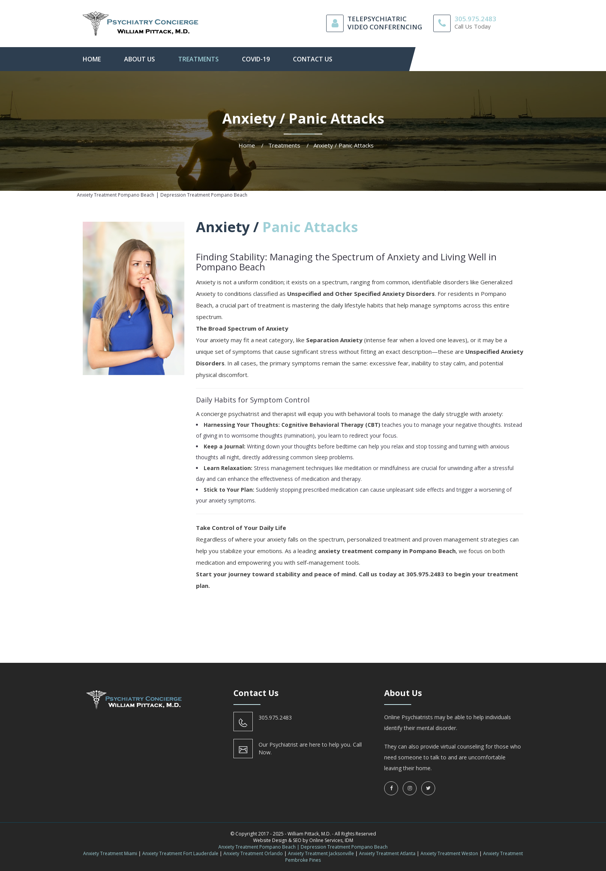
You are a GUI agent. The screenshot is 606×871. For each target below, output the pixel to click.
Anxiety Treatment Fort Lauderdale (180, 853)
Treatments (198, 59)
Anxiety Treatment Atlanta (387, 853)
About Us (139, 59)
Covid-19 (256, 59)
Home (92, 59)
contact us (312, 59)
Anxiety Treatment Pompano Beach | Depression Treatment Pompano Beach (303, 847)
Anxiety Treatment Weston (449, 853)
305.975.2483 (475, 18)
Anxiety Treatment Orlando (253, 853)
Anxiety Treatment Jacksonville (321, 853)
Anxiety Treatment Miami (110, 853)
